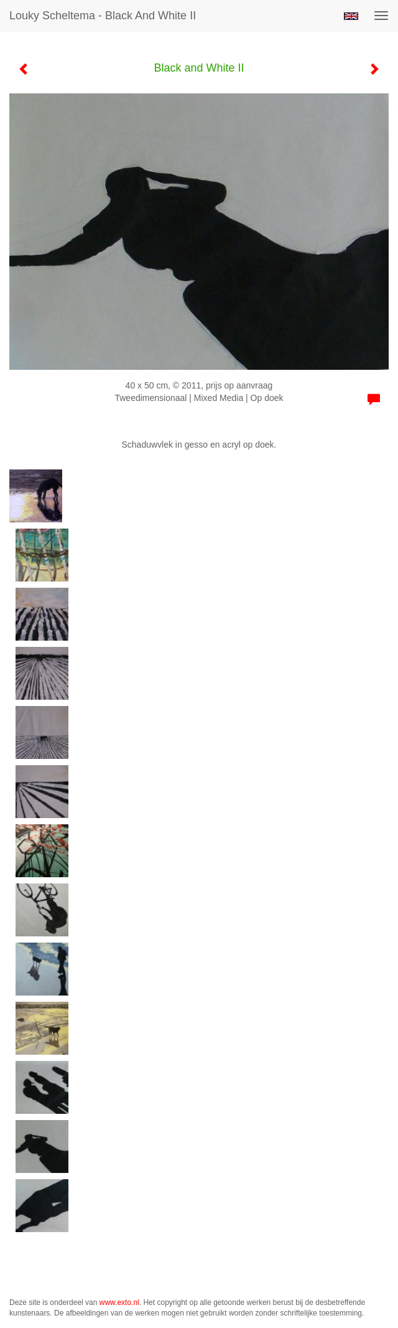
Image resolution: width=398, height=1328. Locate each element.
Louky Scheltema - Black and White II (102, 15)
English (351, 16)
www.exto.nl (119, 1302)
